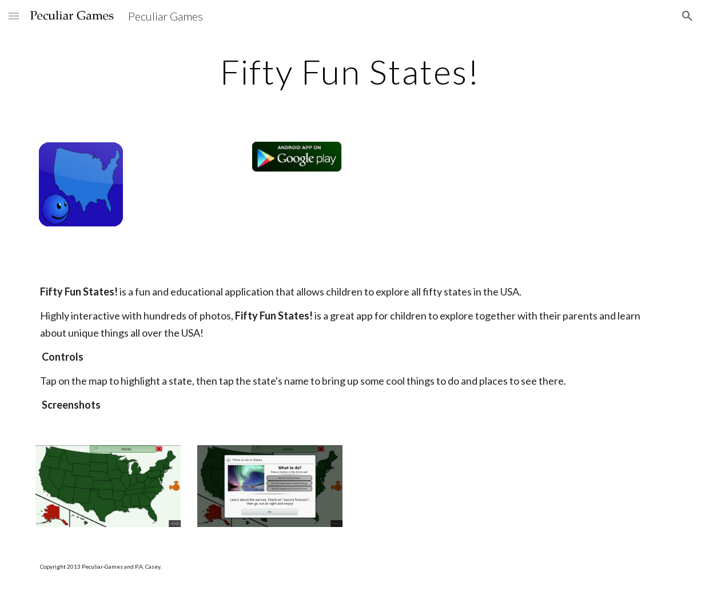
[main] (350, 71)
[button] (13, 15)
